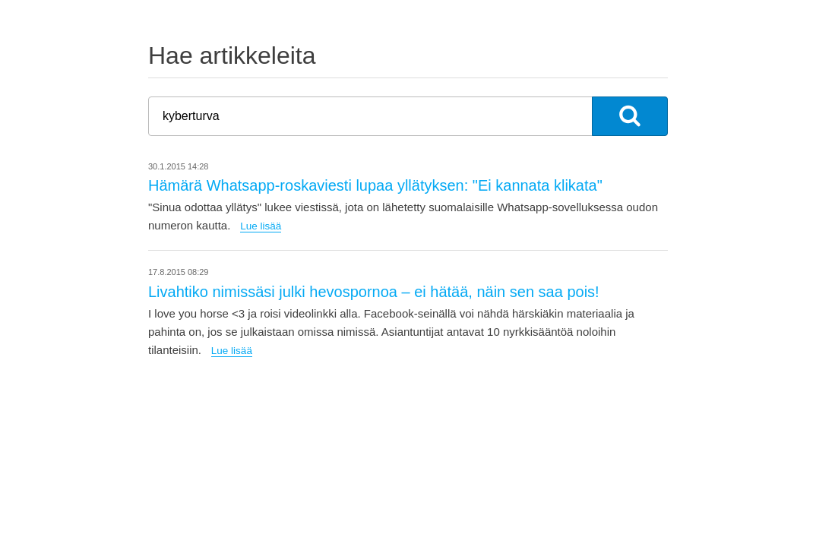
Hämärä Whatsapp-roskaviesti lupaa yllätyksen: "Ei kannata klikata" (375, 185)
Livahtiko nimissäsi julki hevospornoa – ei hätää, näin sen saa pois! (373, 291)
